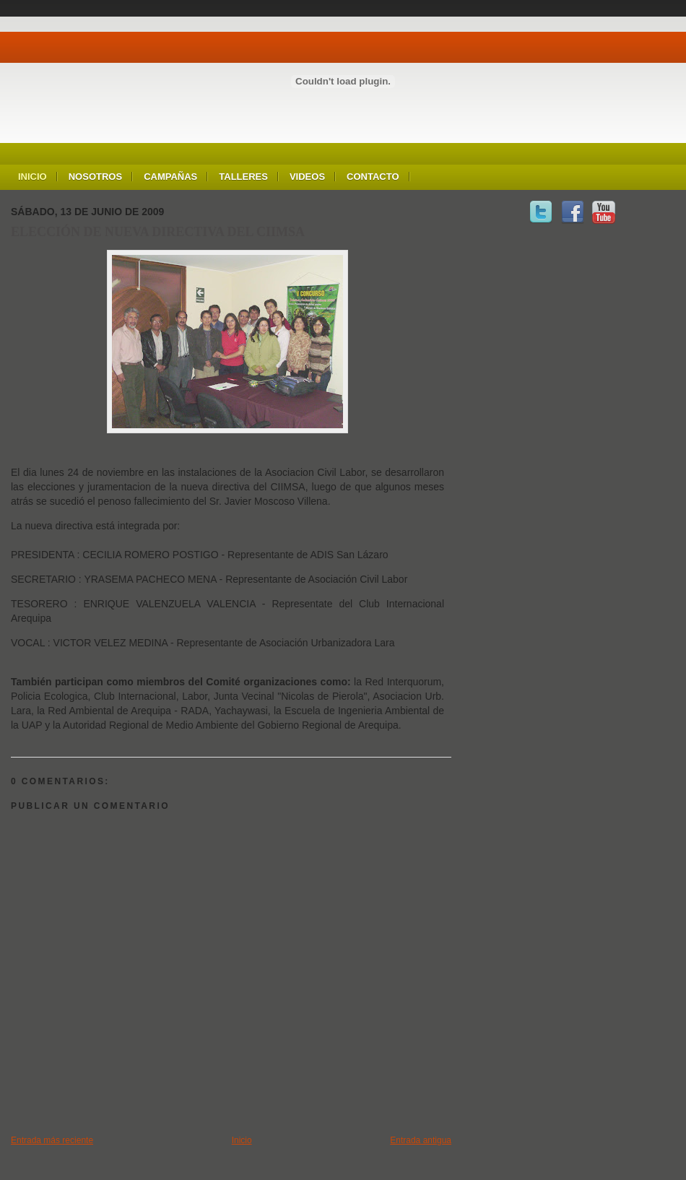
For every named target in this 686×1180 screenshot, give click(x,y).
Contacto (373, 176)
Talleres (243, 176)
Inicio (32, 176)
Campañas (170, 176)
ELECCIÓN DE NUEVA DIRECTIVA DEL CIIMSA (158, 232)
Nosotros (95, 176)
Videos (307, 176)
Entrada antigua (420, 1140)
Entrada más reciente (52, 1140)
